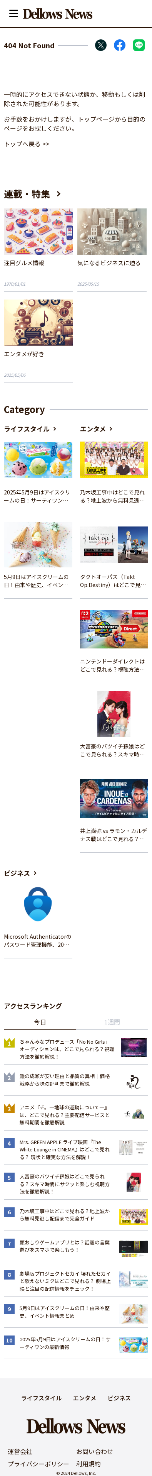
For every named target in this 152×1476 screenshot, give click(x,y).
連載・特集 (27, 193)
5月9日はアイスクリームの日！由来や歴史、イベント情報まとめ (36, 581)
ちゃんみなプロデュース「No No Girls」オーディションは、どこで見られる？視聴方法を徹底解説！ (67, 1049)
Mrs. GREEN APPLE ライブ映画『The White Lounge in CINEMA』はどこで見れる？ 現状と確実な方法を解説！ (65, 1149)
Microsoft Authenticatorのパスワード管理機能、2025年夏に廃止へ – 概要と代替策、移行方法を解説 (38, 941)
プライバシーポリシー (38, 1463)
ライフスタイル (27, 428)
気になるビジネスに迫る (109, 263)
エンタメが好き (24, 354)
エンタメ (93, 428)
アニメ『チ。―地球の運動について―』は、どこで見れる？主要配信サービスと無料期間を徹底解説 (65, 1115)
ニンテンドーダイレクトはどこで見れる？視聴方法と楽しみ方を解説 (112, 665)
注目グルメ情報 (24, 263)
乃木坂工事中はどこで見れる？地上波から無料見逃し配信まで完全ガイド (112, 496)
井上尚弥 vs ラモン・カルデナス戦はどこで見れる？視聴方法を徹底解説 (113, 835)
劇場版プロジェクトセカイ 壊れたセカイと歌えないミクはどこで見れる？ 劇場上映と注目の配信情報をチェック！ (65, 1281)
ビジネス (17, 873)
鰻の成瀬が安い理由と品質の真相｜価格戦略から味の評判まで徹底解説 (65, 1079)
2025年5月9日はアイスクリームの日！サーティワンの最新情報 (37, 496)
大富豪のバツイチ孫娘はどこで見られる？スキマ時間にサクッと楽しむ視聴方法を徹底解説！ (112, 750)
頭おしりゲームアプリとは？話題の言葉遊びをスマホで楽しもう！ (65, 1246)
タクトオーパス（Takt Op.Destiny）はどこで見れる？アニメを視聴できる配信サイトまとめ (113, 581)
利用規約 (88, 1463)
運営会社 (20, 1451)
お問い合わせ (94, 1451)
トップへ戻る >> (26, 143)
